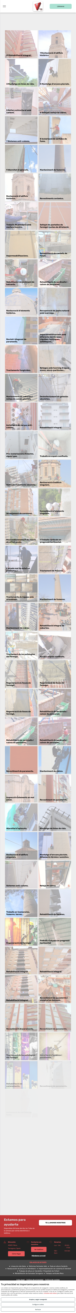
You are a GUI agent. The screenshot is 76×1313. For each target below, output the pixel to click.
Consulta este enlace (50, 1293)
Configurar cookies (38, 1304)
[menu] (4, 6)
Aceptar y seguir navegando (38, 1299)
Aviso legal (20, 1280)
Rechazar (38, 1309)
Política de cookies (52, 1280)
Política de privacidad (34, 1280)
